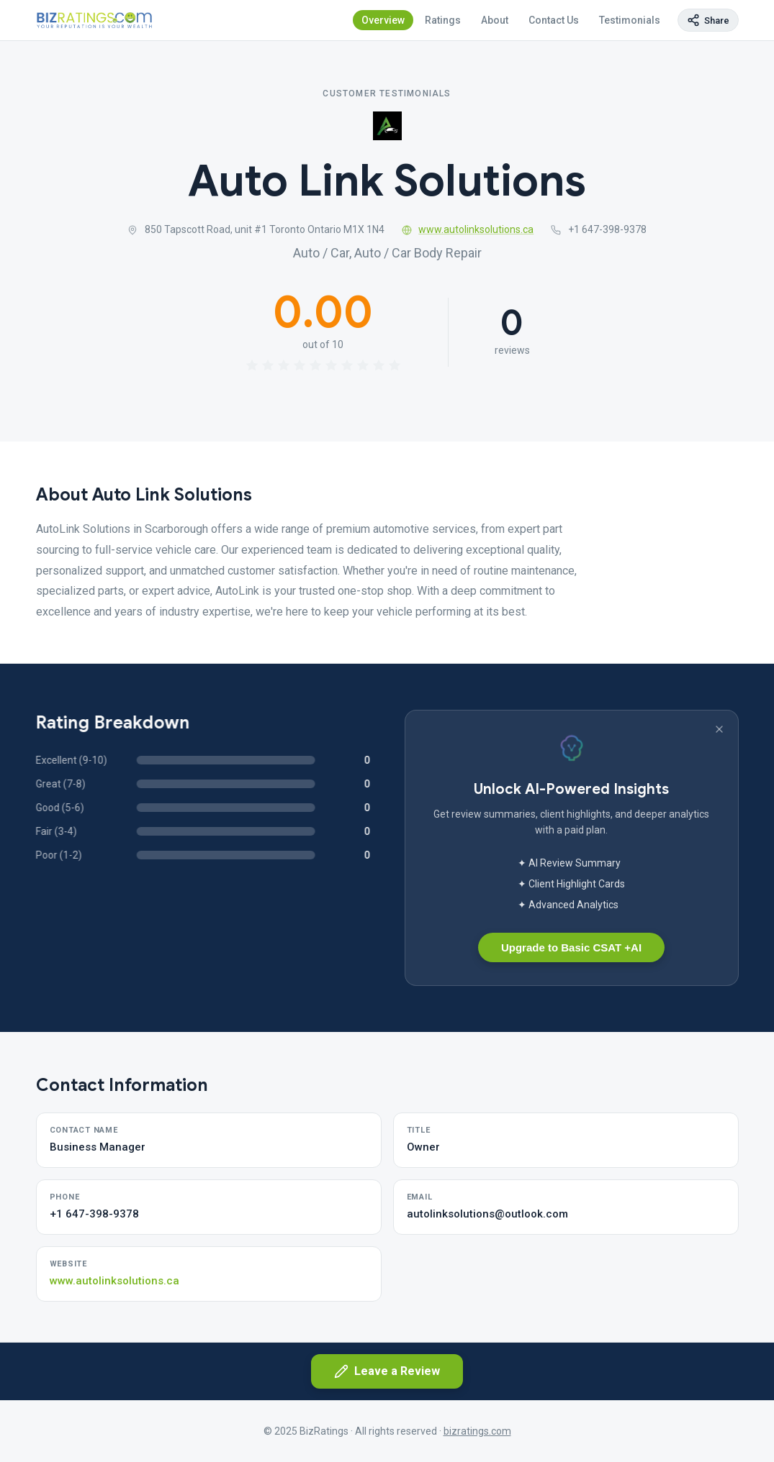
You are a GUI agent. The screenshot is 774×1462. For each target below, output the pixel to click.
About (494, 20)
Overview (383, 20)
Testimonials (629, 20)
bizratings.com (477, 1431)
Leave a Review (387, 1371)
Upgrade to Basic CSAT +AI (571, 947)
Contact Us (553, 20)
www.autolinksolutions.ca (468, 229)
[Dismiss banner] (719, 729)
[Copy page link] (708, 20)
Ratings (443, 20)
